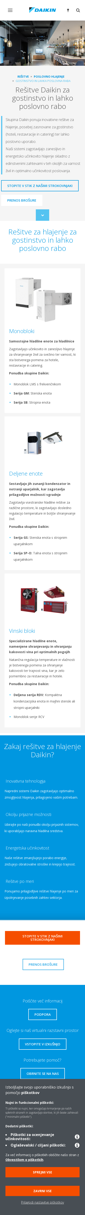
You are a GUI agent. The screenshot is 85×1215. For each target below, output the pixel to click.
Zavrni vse (42, 1191)
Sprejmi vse (42, 1172)
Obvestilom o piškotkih (24, 1159)
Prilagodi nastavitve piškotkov (42, 1202)
